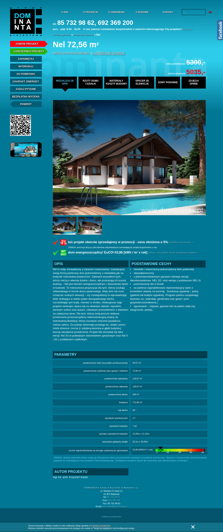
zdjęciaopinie (194, 82)
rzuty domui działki (91, 82)
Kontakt (168, 12)
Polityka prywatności (112, 517)
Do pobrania (26, 73)
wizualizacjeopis (65, 82)
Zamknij (193, 527)
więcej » (187, 29)
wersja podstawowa (71, 53)
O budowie (142, 12)
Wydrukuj (25, 66)
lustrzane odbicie (108, 53)
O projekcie (90, 12)
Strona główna (62, 34)
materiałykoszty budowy (116, 82)
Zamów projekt (27, 43)
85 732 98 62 (113, 497)
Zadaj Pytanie (26, 89)
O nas (64, 12)
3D (210, 12)
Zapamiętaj (26, 58)
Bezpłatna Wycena (26, 96)
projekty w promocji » (181, 242)
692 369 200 (114, 500)
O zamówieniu (116, 12)
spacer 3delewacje (142, 82)
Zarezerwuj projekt (29, 51)
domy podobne (168, 82)
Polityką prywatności (101, 525)
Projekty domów (83, 34)
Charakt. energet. (25, 81)
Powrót (26, 104)
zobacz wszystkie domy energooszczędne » (173, 252)
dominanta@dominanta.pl (114, 506)
